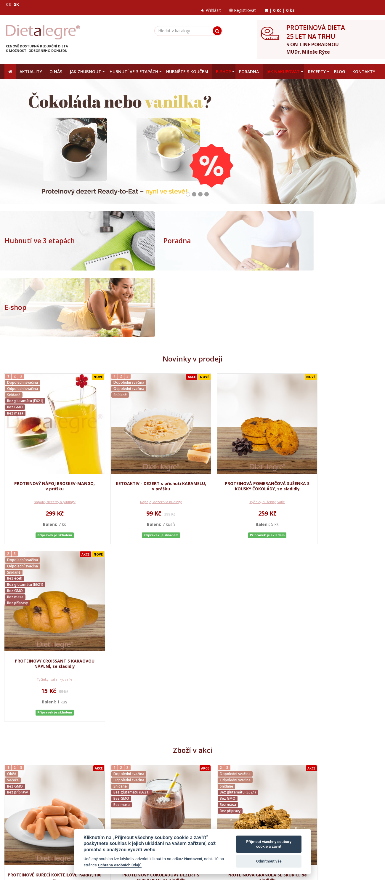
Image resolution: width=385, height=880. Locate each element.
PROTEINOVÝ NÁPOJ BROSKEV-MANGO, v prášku (49, 404)
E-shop (274, 236)
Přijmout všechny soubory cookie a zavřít (268, 844)
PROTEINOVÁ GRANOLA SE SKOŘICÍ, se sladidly (240, 606)
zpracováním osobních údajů (292, 795)
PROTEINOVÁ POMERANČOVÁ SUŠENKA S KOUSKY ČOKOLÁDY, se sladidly (240, 404)
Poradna (147, 236)
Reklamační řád (156, 772)
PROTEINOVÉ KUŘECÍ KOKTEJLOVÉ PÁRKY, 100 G (49, 606)
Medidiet (59, 721)
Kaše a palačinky (145, 622)
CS (8, 4)
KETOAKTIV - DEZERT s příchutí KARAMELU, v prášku (144, 404)
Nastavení (193, 858)
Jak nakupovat (125, 772)
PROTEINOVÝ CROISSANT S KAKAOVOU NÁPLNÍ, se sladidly (336, 404)
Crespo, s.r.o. (369, 850)
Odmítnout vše (269, 861)
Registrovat (327, 4)
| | (365, 4)
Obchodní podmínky (41, 772)
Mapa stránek (17, 850)
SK (16, 4)
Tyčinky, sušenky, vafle (240, 419)
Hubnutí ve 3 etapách (39, 236)
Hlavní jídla (49, 622)
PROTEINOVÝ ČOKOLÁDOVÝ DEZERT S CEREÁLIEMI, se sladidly (144, 606)
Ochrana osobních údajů (85, 772)
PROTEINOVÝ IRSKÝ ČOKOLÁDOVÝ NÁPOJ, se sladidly (335, 606)
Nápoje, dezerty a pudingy (49, 419)
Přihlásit (295, 4)
